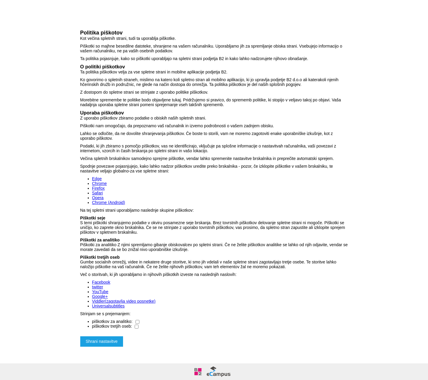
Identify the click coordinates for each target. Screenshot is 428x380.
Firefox (98, 188)
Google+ (100, 296)
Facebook (101, 282)
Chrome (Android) (108, 202)
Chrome (99, 183)
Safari (97, 193)
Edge (97, 178)
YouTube (100, 291)
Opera (98, 197)
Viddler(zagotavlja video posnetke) (124, 301)
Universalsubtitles (108, 306)
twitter (97, 287)
